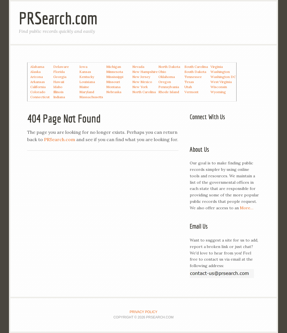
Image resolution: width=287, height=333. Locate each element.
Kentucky (86, 77)
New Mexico (142, 82)
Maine (84, 87)
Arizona (36, 77)
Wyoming (218, 92)
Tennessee (193, 77)
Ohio (162, 72)
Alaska (35, 72)
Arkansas (37, 82)
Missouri (113, 82)
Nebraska (113, 92)
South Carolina (196, 67)
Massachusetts (91, 97)
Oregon (164, 82)
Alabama (37, 67)
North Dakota (169, 67)
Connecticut (40, 97)
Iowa (83, 67)
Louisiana (87, 82)
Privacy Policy (144, 312)
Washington (220, 72)
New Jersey (141, 77)
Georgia (59, 77)
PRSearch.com (58, 18)
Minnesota (114, 72)
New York (140, 87)
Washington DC (223, 77)
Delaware (61, 67)
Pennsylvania (168, 87)
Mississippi (114, 77)
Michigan (113, 67)
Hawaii (58, 82)
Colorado (37, 92)
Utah (188, 87)
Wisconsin (218, 87)
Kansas (85, 72)
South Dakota (195, 72)
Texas (189, 82)
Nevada (138, 67)
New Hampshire (145, 72)
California (38, 87)
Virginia (216, 67)
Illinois (58, 92)
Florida (59, 72)
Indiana (59, 97)
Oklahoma (166, 77)
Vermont (191, 92)
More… (246, 207)
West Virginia (221, 82)
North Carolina (144, 92)
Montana (113, 87)
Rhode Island (168, 92)
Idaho (58, 87)
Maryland (86, 92)
